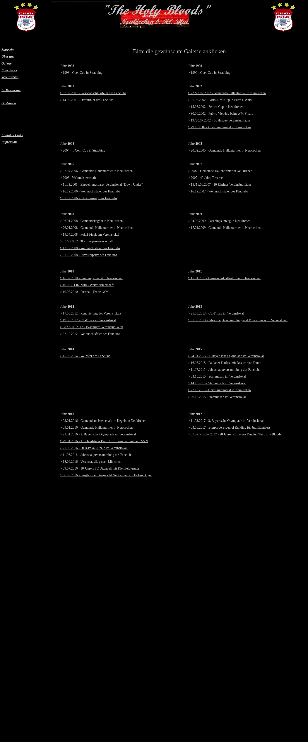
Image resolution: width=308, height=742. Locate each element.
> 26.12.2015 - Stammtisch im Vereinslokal (217, 397)
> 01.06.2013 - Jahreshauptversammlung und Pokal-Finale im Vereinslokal (238, 320)
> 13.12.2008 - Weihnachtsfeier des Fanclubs (90, 248)
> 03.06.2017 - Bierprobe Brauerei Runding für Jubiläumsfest (229, 427)
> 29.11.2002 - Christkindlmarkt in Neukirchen (219, 127)
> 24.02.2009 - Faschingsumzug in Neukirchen (219, 221)
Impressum (9, 142)
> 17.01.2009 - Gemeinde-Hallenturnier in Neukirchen (224, 228)
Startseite (7, 50)
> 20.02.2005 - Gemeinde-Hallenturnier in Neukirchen (224, 150)
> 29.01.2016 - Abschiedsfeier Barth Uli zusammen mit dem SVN (104, 441)
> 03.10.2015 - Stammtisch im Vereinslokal (217, 376)
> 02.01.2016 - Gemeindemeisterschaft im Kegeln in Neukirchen (103, 421)
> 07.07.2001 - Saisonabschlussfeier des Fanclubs (93, 93)
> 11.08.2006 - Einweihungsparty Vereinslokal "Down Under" (101, 184)
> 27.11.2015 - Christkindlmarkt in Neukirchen (219, 390)
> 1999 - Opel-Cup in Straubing (209, 72)
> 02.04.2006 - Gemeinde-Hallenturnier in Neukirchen (96, 171)
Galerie (6, 63)
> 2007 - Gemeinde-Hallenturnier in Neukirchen (220, 171)
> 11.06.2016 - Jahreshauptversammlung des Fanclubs (96, 455)
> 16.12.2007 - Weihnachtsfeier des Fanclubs (218, 191)
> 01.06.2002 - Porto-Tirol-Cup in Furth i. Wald (220, 100)
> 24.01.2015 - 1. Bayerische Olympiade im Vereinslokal (226, 356)
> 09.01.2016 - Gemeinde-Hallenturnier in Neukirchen (96, 427)
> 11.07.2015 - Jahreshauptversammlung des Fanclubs (224, 369)
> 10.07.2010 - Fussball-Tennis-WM (84, 292)
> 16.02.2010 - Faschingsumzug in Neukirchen (91, 278)
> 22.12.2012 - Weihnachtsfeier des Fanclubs (90, 334)
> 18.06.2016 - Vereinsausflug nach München (90, 461)
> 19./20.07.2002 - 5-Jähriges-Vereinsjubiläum (219, 120)
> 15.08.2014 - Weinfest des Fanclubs (85, 356)
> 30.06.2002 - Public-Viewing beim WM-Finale (220, 113)
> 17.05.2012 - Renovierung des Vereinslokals (91, 313)
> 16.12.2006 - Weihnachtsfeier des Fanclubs (90, 191)
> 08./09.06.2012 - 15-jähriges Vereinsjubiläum (91, 327)
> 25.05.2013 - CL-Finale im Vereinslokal (216, 313)
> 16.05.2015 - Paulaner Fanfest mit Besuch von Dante (224, 363)
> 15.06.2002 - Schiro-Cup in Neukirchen (216, 107)
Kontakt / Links (12, 135)
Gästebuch (8, 103)
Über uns (7, 56)
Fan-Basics (9, 70)
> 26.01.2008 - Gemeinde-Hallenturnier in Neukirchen (96, 228)
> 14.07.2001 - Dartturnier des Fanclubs (86, 100)
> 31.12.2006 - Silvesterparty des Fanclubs (88, 198)
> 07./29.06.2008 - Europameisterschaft (86, 241)
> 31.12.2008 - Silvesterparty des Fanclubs (88, 255)
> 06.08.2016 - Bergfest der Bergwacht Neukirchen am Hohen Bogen (106, 475)
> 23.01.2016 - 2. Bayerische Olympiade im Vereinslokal (98, 434)
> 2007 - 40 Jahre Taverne (205, 178)
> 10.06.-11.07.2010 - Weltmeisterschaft (87, 285)
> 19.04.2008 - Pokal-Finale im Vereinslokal (89, 234)
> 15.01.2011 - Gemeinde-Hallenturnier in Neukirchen (224, 278)
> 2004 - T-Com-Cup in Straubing (82, 150)
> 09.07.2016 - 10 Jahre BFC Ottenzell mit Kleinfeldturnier (99, 468)
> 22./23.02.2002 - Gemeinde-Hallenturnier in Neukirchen (227, 93)
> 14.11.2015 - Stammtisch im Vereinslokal (217, 383)
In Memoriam (11, 90)
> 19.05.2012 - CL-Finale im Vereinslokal (88, 320)
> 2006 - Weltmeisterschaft (78, 178)
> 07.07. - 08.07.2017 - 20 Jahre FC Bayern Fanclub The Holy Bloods (234, 434)
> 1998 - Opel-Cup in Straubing (81, 72)
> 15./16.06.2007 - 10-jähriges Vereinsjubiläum (219, 184)
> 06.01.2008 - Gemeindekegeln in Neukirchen (91, 221)
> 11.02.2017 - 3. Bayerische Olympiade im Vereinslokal (226, 421)
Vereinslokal (9, 77)
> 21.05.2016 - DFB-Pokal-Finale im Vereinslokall (94, 448)
